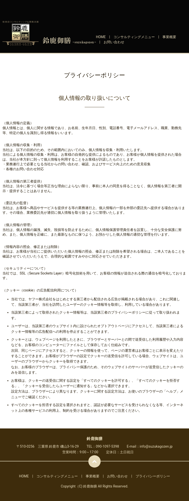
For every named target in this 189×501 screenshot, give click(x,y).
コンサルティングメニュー (134, 37)
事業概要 (169, 37)
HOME (101, 37)
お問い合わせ (114, 42)
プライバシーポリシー (153, 476)
